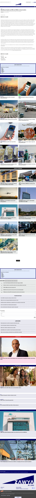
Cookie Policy (8, 495)
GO (34, 317)
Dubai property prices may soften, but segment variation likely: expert (7, 97)
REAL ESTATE (1, 96)
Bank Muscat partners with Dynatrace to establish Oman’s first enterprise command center (13, 302)
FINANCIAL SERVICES (2, 182)
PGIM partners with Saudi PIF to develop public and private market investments (8, 235)
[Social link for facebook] (33, 2)
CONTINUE (18, 497)
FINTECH (20, 96)
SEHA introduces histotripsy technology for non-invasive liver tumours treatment (27, 164)
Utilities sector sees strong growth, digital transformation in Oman (9, 300)
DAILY (2, 68)
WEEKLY (2, 69)
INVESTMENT (1, 399)
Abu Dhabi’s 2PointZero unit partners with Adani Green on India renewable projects (27, 218)
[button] (18, 494)
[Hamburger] (34, 6)
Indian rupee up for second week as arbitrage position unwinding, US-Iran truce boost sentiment (8, 164)
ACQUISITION (2, 357)
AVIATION (20, 118)
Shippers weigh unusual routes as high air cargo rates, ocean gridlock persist (27, 142)
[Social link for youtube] (35, 2)
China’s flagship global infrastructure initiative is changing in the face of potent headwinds (15, 461)
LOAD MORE (18, 260)
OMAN (5, 57)
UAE (0, 394)
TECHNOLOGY (2, 57)
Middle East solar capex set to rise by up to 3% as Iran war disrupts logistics (13, 289)
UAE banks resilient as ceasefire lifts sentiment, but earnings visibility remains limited (8, 184)
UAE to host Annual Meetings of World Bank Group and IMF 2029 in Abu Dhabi (11, 332)
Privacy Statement (3, 495)
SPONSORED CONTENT (18, 365)
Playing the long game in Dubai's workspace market (8, 395)
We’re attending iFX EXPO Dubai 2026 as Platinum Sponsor (9, 405)
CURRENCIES (1, 163)
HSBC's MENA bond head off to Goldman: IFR (9, 287)
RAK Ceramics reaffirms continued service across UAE (8, 119)
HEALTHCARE (20, 163)
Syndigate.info (3, 45)
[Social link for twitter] (32, 2)
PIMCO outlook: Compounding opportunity (6, 400)
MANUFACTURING (2, 118)
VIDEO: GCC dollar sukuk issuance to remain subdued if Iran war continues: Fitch (8, 252)
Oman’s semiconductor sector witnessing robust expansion (8, 304)
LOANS (19, 182)
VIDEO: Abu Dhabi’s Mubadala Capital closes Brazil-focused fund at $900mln (8, 218)
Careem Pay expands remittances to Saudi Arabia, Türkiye (26, 97)
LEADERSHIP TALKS (18, 336)
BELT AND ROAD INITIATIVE (3, 460)
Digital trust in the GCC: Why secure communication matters (10, 387)
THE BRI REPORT (18, 439)
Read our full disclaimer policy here (16, 50)
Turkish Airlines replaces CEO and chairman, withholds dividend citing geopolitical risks (27, 120)
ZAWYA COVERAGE (18, 168)
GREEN (2, 70)
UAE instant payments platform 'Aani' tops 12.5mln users (8, 142)
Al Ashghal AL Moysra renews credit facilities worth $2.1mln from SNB (26, 201)
